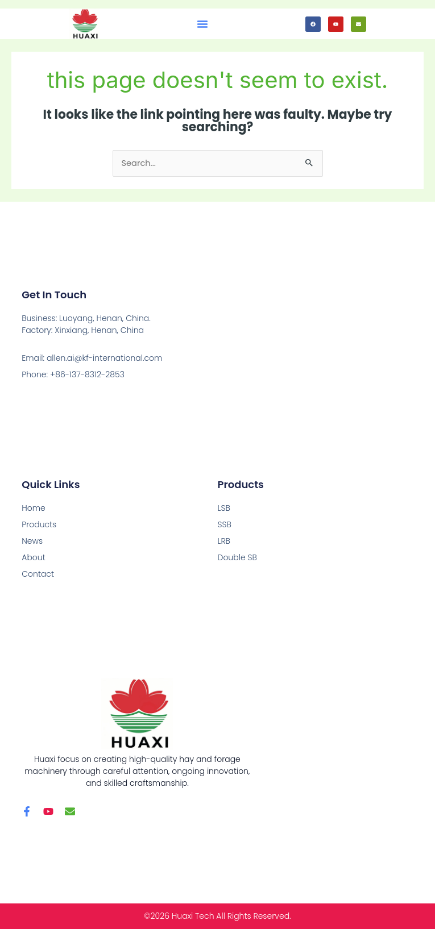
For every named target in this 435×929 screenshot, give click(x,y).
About (33, 557)
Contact (38, 574)
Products (39, 524)
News (32, 541)
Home (33, 508)
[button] (202, 23)
